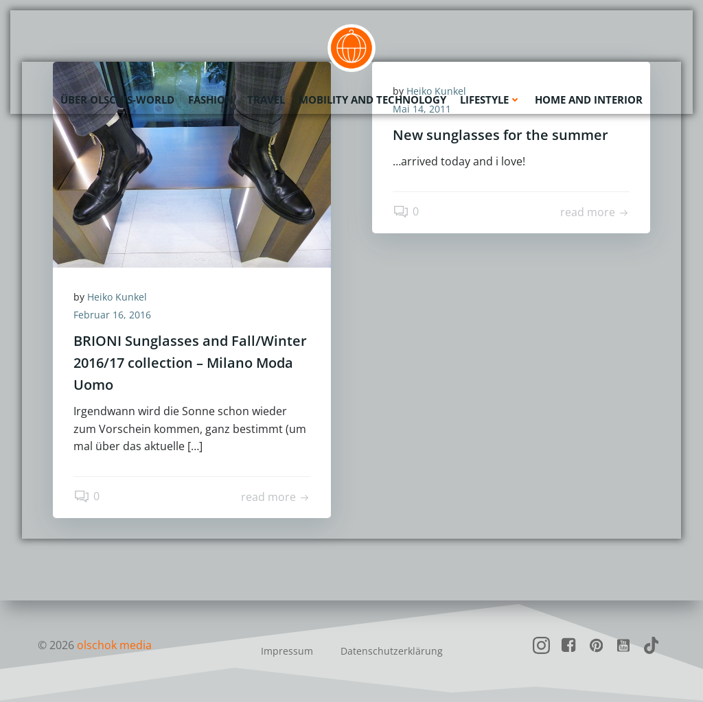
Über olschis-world (117, 99)
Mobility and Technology (372, 99)
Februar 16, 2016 (112, 314)
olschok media (114, 645)
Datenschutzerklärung (392, 650)
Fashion (210, 99)
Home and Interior (589, 99)
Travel (266, 99)
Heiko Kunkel (117, 296)
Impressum (287, 650)
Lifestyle (490, 99)
